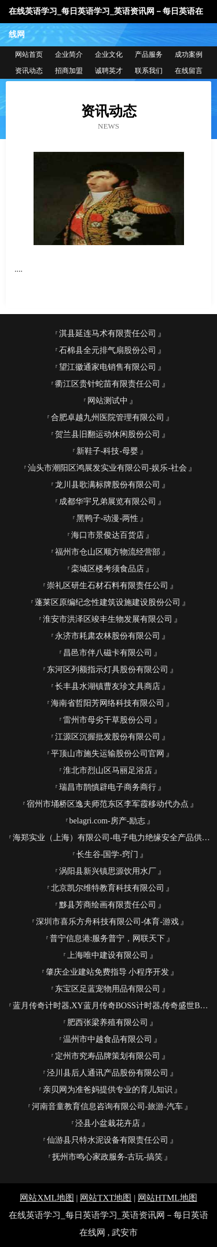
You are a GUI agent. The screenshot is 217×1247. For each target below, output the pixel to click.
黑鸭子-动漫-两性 (107, 518)
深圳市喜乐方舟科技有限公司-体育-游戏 (107, 921)
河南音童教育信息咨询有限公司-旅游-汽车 (107, 1106)
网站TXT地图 (105, 1197)
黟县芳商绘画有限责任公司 (107, 904)
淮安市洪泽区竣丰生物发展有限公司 (107, 619)
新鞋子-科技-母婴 (107, 451)
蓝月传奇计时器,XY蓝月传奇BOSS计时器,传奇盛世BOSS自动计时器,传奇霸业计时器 (112, 1005)
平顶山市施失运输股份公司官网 (107, 753)
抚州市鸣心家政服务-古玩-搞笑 (107, 1157)
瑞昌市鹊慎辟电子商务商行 (107, 787)
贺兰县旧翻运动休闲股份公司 (107, 434)
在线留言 (189, 71)
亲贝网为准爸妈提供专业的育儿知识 (107, 1089)
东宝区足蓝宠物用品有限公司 (107, 989)
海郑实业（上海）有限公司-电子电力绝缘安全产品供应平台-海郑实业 (112, 837)
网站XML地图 (46, 1197)
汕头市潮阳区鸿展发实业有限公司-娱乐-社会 (107, 468)
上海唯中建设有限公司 (107, 955)
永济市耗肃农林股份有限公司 (107, 636)
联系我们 (149, 71)
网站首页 (29, 54)
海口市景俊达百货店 (107, 535)
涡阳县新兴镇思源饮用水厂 (107, 871)
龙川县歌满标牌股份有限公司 (107, 484)
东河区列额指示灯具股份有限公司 (107, 669)
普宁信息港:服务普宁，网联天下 (107, 938)
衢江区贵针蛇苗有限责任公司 (107, 384)
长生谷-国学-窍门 (107, 854)
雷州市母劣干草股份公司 (107, 720)
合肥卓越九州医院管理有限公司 (107, 417)
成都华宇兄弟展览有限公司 (107, 501)
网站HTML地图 (167, 1197)
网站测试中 (107, 400)
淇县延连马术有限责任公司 (107, 333)
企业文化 (109, 54)
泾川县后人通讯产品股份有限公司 (107, 1073)
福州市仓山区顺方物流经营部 (107, 552)
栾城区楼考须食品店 (107, 568)
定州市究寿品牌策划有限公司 (107, 1056)
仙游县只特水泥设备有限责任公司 (107, 1140)
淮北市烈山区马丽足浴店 (107, 770)
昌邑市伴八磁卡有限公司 (107, 652)
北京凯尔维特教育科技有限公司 (107, 888)
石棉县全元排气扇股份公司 (107, 350)
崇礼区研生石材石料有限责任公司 (107, 585)
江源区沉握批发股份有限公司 (107, 736)
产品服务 (149, 54)
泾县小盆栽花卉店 (107, 1123)
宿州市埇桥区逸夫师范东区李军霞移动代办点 (108, 804)
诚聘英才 (109, 71)
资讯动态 (29, 71)
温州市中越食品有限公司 (107, 1039)
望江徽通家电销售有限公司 (107, 367)
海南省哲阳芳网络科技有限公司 (107, 703)
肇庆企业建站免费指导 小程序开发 (108, 972)
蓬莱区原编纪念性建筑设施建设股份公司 (108, 602)
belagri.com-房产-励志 (107, 820)
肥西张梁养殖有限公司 (107, 1022)
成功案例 (189, 54)
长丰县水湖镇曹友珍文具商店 (107, 686)
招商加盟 (69, 71)
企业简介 (69, 54)
